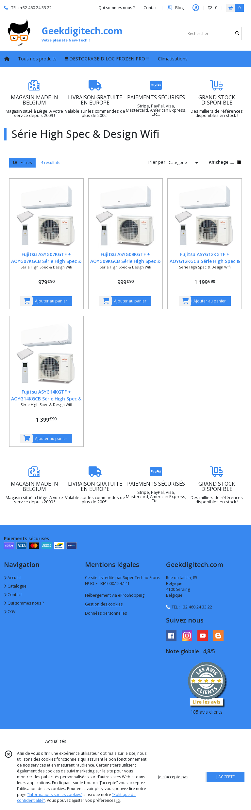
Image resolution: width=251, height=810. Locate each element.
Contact (150, 7)
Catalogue (15, 586)
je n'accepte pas (173, 777)
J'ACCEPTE (225, 777)
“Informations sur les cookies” (54, 794)
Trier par (156, 162)
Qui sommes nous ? (24, 603)
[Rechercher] (237, 33)
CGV (9, 611)
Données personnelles (106, 613)
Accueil (12, 577)
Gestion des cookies (104, 604)
